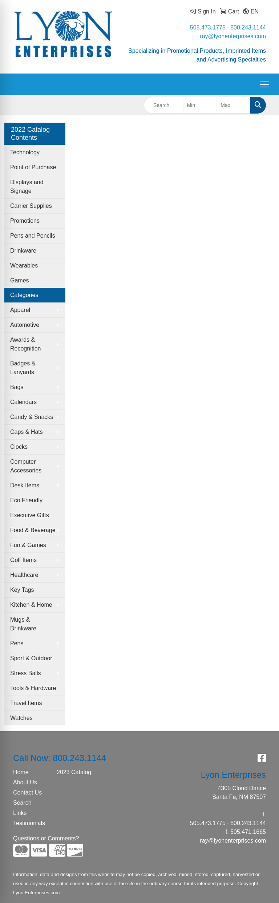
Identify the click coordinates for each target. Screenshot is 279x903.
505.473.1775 (208, 27)
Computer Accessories (25, 466)
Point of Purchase (33, 167)
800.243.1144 (248, 27)
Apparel (20, 310)
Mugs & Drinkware (23, 624)
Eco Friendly (26, 500)
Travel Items (26, 703)
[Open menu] (264, 84)
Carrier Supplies (31, 206)
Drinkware (23, 250)
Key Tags (22, 590)
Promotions (25, 221)
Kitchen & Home (31, 605)
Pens (16, 643)
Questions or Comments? (46, 838)
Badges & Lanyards (22, 367)
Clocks (19, 447)
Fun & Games (28, 545)
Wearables (24, 265)
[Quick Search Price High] (234, 105)
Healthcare (24, 575)
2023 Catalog (74, 772)
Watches (21, 718)
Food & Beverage (33, 530)
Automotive (24, 325)
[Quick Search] (163, 105)
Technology (25, 152)
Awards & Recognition (25, 344)
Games (19, 280)
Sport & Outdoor (31, 658)
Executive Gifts (29, 515)
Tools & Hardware (33, 688)
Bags (16, 387)
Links (20, 813)
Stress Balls (25, 673)
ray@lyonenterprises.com (233, 36)
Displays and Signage (27, 186)
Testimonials (29, 823)
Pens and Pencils (32, 236)
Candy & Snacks (31, 417)
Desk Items (24, 485)
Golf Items (23, 560)
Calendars (23, 402)
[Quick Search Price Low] (200, 105)
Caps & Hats (26, 432)
